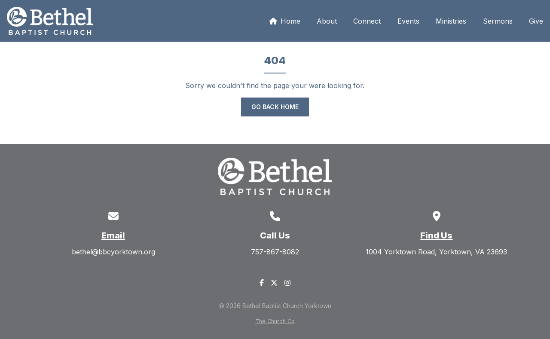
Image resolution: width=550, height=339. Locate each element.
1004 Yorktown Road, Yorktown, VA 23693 (436, 251)
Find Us (436, 235)
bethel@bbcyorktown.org (113, 251)
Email (113, 235)
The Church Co (275, 321)
